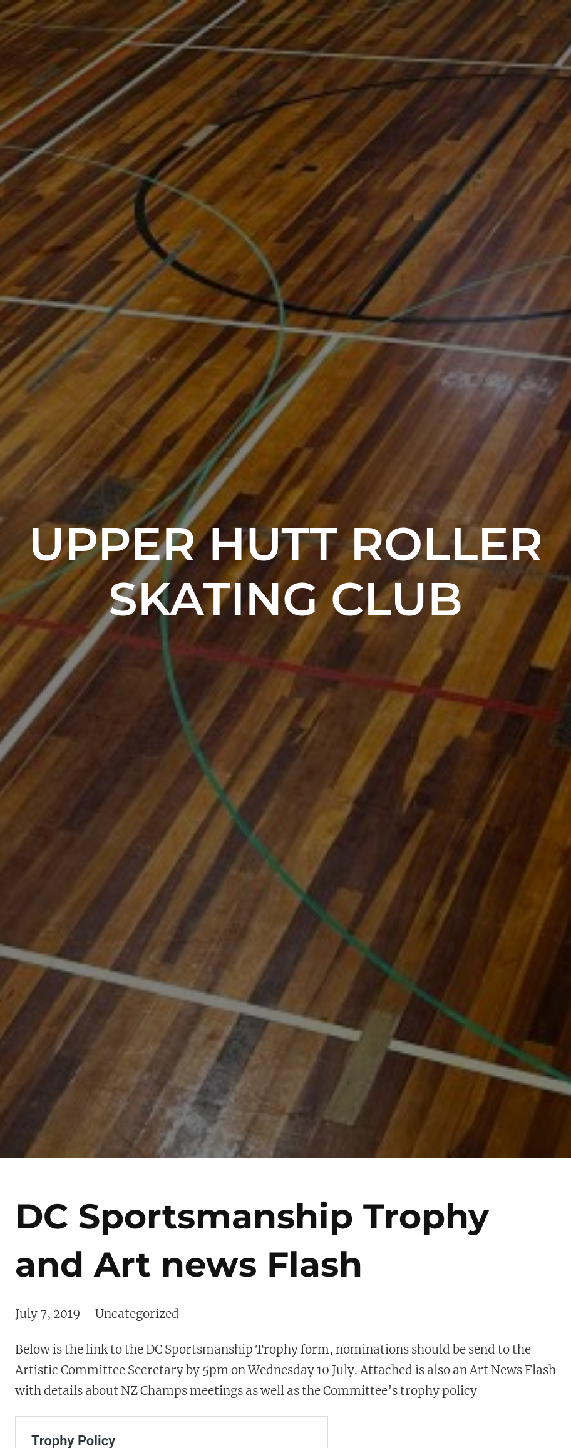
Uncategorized (137, 1313)
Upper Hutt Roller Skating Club (286, 571)
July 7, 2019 (47, 1313)
